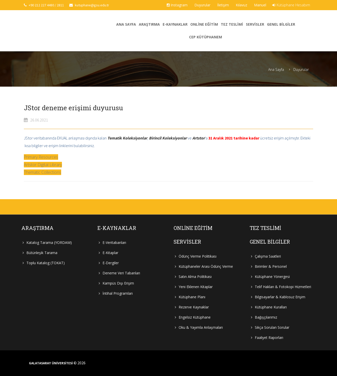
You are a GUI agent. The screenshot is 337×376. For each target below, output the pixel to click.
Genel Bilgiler (281, 24)
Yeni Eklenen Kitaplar (196, 286)
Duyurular (202, 5)
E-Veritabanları (114, 242)
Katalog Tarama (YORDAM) (49, 242)
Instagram (177, 5)
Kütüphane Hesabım (291, 5)
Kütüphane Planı (192, 296)
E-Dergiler (111, 262)
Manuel (260, 5)
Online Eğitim (204, 24)
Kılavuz (241, 5)
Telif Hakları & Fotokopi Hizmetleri (283, 286)
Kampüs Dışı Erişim (118, 283)
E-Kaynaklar (175, 24)
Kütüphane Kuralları (271, 307)
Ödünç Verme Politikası (197, 256)
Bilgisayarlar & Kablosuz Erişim (280, 296)
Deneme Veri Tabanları (121, 273)
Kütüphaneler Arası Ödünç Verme (206, 266)
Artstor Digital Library (43, 164)
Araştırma (149, 24)
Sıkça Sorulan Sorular (272, 327)
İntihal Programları (118, 293)
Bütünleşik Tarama (41, 252)
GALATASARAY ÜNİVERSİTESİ (51, 363)
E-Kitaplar (110, 252)
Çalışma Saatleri (268, 256)
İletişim (223, 5)
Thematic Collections (42, 172)
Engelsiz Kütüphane (195, 317)
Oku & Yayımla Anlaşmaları (201, 327)
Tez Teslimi (232, 24)
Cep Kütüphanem (205, 37)
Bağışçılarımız (266, 317)
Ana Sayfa (126, 24)
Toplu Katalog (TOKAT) (45, 262)
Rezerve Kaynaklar (194, 307)
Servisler (255, 24)
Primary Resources (41, 157)
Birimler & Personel (271, 266)
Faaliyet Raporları (269, 337)
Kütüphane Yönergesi (272, 276)
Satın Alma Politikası (195, 276)
